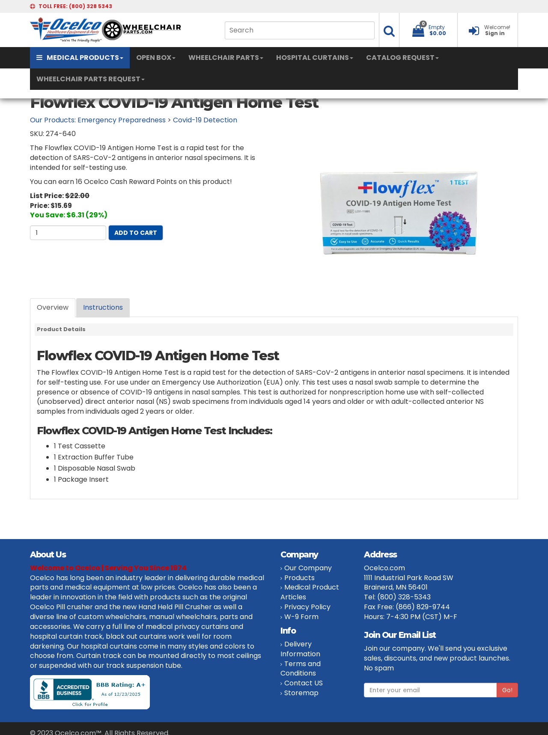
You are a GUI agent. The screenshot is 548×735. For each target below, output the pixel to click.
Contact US (303, 683)
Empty (437, 27)
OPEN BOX (156, 57)
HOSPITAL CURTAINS (314, 57)
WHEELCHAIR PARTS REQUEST (90, 79)
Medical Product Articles (309, 592)
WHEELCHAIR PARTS (225, 57)
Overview (52, 307)
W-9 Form (301, 617)
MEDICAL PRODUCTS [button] (79, 57)
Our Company (308, 568)
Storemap (301, 693)
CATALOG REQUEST (402, 57)
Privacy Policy (307, 607)
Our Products (52, 120)
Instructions (103, 307)
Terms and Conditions (300, 669)
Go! (507, 690)
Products (299, 578)
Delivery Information (300, 649)
